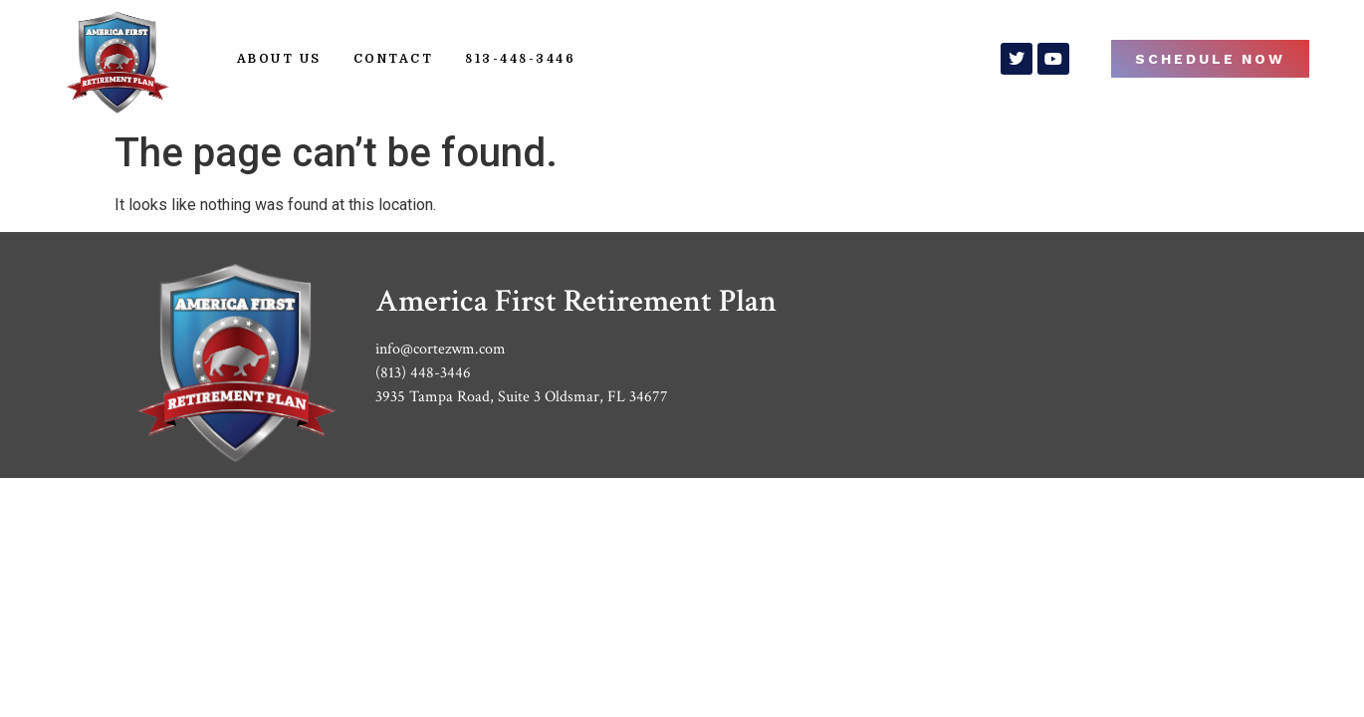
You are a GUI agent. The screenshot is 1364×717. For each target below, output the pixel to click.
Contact (393, 59)
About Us (279, 59)
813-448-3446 (520, 59)
